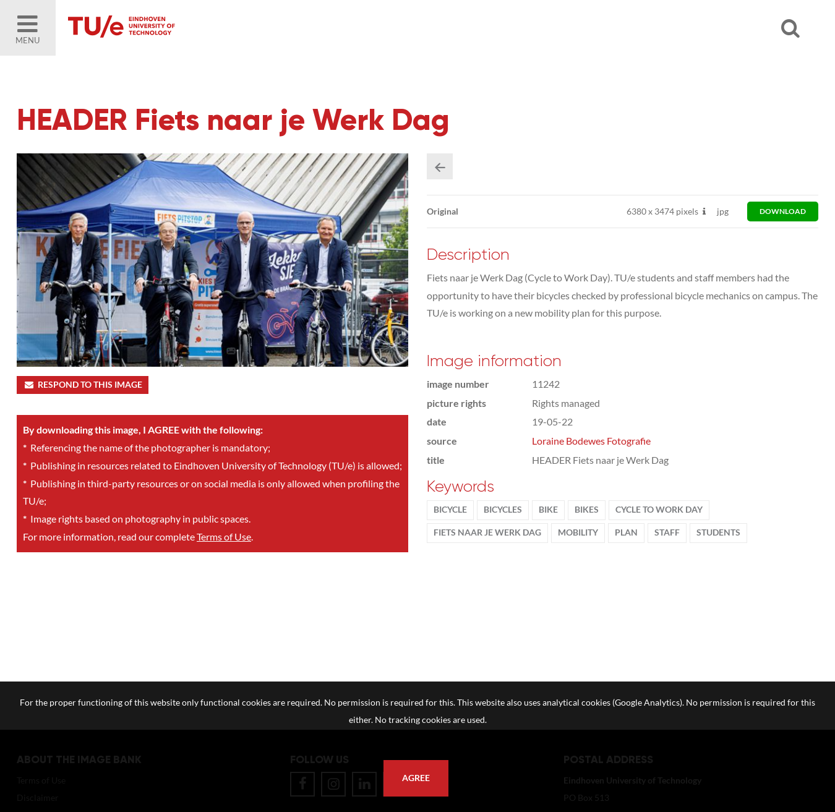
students (718, 532)
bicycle (450, 510)
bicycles (503, 510)
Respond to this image (82, 385)
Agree (416, 778)
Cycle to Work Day (659, 510)
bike (548, 510)
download (783, 211)
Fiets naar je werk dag (487, 532)
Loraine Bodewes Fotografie (591, 441)
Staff (667, 532)
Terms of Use (224, 536)
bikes (587, 510)
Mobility (578, 532)
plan (626, 532)
